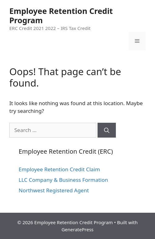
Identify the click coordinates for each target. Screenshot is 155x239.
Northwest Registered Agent (54, 190)
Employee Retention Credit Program (61, 15)
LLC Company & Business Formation (63, 179)
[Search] (107, 130)
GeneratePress (77, 229)
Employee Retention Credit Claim (59, 169)
